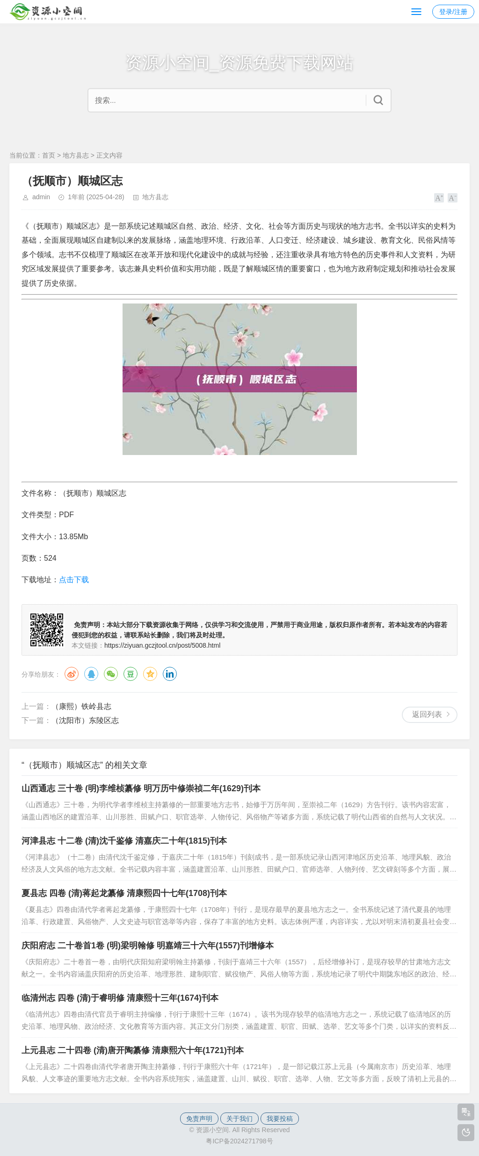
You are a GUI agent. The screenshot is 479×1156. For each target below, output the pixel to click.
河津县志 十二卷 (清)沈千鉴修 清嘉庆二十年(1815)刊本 (124, 840)
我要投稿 (280, 1118)
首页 (48, 155)
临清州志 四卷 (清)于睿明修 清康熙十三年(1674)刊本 (120, 998)
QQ (91, 674)
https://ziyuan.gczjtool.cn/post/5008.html (162, 645)
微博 (72, 674)
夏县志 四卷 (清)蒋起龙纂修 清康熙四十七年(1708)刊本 (124, 893)
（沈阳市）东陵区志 (85, 720)
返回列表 (427, 714)
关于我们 (239, 1118)
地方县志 (76, 155)
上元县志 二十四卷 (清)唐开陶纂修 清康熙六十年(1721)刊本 (133, 1050)
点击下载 (74, 580)
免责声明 (199, 1118)
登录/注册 (453, 11)
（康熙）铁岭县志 (81, 706)
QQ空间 (150, 674)
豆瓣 (130, 674)
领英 (170, 674)
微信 (111, 674)
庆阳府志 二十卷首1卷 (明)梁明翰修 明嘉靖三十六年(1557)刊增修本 (148, 945)
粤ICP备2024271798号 (239, 1141)
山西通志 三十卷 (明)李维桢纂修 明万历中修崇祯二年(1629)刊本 (141, 788)
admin (41, 197)
